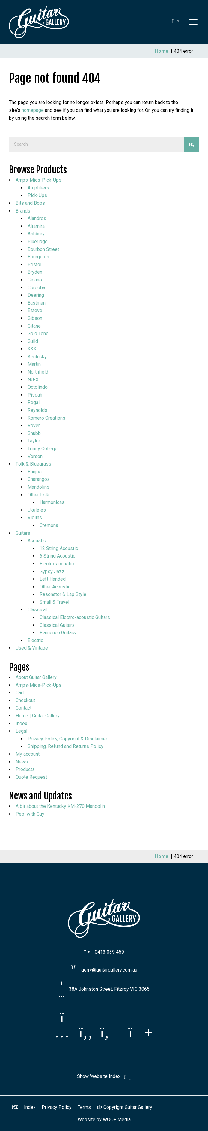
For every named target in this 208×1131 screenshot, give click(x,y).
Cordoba (36, 287)
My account (28, 754)
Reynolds (37, 410)
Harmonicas (52, 502)
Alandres (37, 218)
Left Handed (53, 579)
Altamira (36, 226)
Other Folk (38, 495)
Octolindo (38, 387)
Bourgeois (38, 257)
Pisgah (35, 395)
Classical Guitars (57, 625)
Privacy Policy (57, 1107)
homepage (33, 110)
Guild (33, 341)
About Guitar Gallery (36, 677)
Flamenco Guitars (58, 632)
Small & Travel (54, 602)
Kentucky (37, 356)
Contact (23, 708)
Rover (34, 425)
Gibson (35, 318)
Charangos (39, 479)
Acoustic (37, 540)
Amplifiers (38, 188)
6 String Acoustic (57, 556)
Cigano (35, 280)
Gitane (34, 326)
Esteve (35, 310)
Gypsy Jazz (52, 571)
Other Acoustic (55, 587)
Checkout (25, 700)
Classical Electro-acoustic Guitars (75, 617)
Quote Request (31, 777)
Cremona (49, 525)
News (22, 762)
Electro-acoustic (57, 564)
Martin (34, 364)
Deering (36, 295)
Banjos (35, 472)
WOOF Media (117, 1119)
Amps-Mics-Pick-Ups (38, 180)
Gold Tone (38, 333)
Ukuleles (37, 510)
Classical (37, 609)
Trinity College (43, 448)
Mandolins (38, 487)
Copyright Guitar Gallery (124, 1107)
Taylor (34, 441)
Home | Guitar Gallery (38, 716)
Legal (21, 731)
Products (25, 769)
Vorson (35, 456)
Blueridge (38, 241)
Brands (23, 211)
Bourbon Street (43, 249)
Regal (34, 402)
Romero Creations (46, 418)
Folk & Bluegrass (33, 464)
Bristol (34, 264)
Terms (84, 1107)
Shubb (34, 433)
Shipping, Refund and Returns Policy (65, 746)
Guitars (23, 533)
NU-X (33, 379)
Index (21, 723)
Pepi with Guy (30, 814)
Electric (35, 640)
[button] (193, 21)
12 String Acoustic (59, 548)
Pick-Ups (37, 195)
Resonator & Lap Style (63, 594)
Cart (20, 692)
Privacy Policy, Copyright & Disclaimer (67, 739)
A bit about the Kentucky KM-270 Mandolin (60, 806)
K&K (32, 349)
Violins (35, 517)
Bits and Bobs (30, 203)
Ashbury (36, 234)
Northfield (38, 372)
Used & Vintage (32, 648)
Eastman (37, 303)
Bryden (35, 272)
